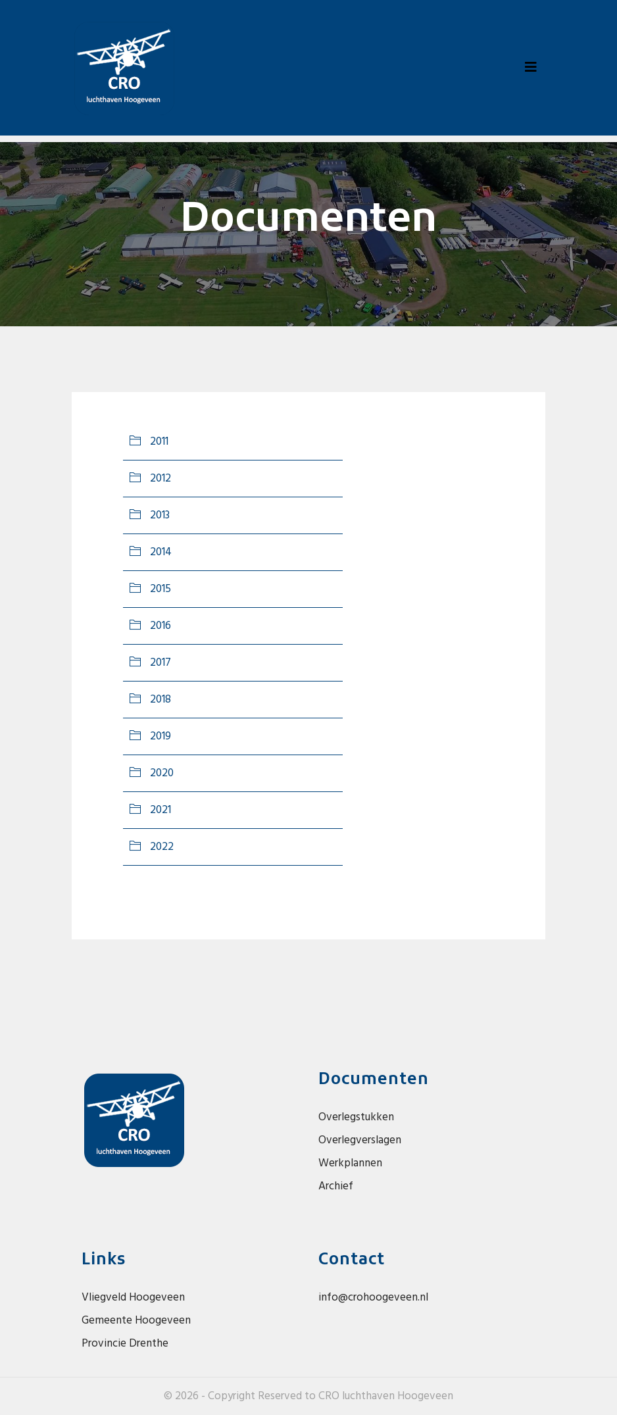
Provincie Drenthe (125, 1344)
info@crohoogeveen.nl (373, 1297)
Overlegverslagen (359, 1140)
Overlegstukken (356, 1117)
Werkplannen (350, 1163)
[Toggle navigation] (530, 67)
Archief (335, 1186)
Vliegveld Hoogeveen (133, 1297)
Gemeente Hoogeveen (136, 1320)
